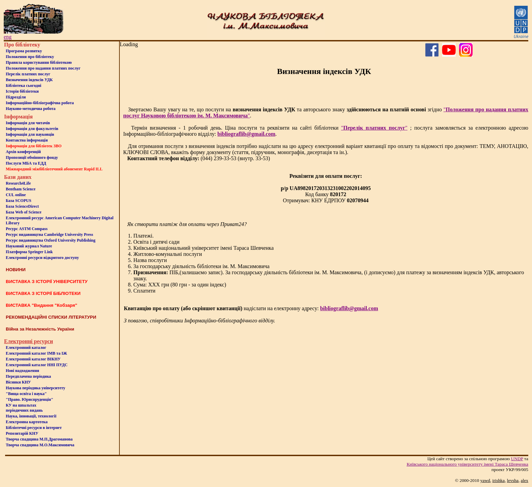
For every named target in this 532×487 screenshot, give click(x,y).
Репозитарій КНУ (22, 433)
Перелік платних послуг (28, 74)
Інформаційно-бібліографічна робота (40, 102)
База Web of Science (23, 212)
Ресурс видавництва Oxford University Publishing (50, 240)
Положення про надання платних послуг (43, 68)
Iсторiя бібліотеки (22, 91)
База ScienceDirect (22, 206)
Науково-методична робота (31, 108)
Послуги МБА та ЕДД (26, 163)
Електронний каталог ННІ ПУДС (37, 364)
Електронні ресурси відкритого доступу (42, 257)
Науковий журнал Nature (29, 246)
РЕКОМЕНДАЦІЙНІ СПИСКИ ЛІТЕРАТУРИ (51, 317)
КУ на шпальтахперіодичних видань (24, 408)
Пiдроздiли (16, 97)
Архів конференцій (23, 151)
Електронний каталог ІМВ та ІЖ (36, 353)
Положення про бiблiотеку (30, 56)
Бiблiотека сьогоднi (23, 85)
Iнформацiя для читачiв (28, 122)
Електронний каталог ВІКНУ (33, 359)
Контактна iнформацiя (27, 140)
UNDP (517, 458)
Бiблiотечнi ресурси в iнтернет (34, 427)
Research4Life (18, 183)
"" (374, 128)
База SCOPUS (18, 200)
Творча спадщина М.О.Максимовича (40, 445)
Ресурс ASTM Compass (27, 228)
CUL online (16, 194)
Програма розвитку (24, 51)
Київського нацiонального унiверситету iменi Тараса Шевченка (467, 464)
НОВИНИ (15, 269)
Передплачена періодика (28, 376)
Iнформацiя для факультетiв (32, 128)
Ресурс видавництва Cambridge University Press (49, 234)
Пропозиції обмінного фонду (32, 157)
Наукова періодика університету (35, 388)
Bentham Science (21, 189)
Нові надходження (22, 370)
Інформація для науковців (30, 134)
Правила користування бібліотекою (39, 62)
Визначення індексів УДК (29, 79)
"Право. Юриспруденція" (29, 399)
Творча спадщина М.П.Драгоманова (39, 439)
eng (8, 37)
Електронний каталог (26, 347)
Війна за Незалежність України (40, 329)
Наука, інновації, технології (31, 416)
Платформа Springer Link (29, 251)
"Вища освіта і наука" (26, 393)
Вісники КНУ (18, 382)
